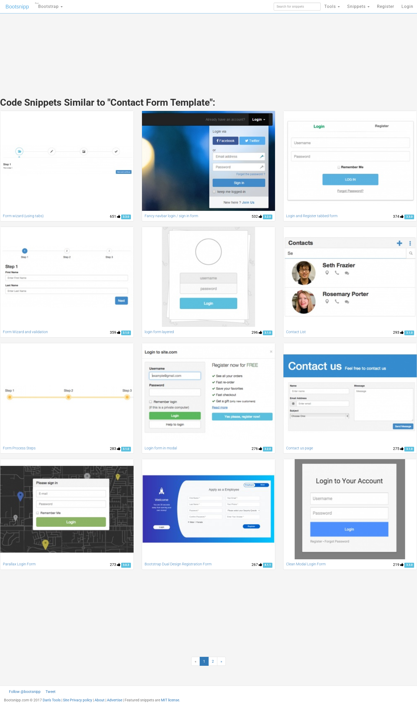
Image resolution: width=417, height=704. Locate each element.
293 (398, 332)
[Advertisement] (169, 50)
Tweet (51, 692)
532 (257, 216)
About (100, 700)
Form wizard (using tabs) (23, 216)
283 (115, 448)
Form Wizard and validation (25, 332)
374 (398, 216)
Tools (332, 6)
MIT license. (170, 700)
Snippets (358, 6)
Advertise (114, 700)
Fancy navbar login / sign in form (171, 216)
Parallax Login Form (19, 564)
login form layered (159, 332)
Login (407, 6)
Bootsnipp (17, 6)
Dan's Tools (52, 700)
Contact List (296, 332)
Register (385, 6)
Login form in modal (161, 448)
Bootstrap (49, 5)
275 (398, 448)
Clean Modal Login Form (306, 564)
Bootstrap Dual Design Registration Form (178, 564)
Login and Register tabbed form (311, 216)
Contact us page (299, 448)
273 (115, 564)
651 (115, 216)
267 (257, 564)
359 (115, 332)
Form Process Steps (19, 448)
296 (257, 332)
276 (257, 448)
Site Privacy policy (77, 700)
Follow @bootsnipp (25, 692)
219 (398, 564)
